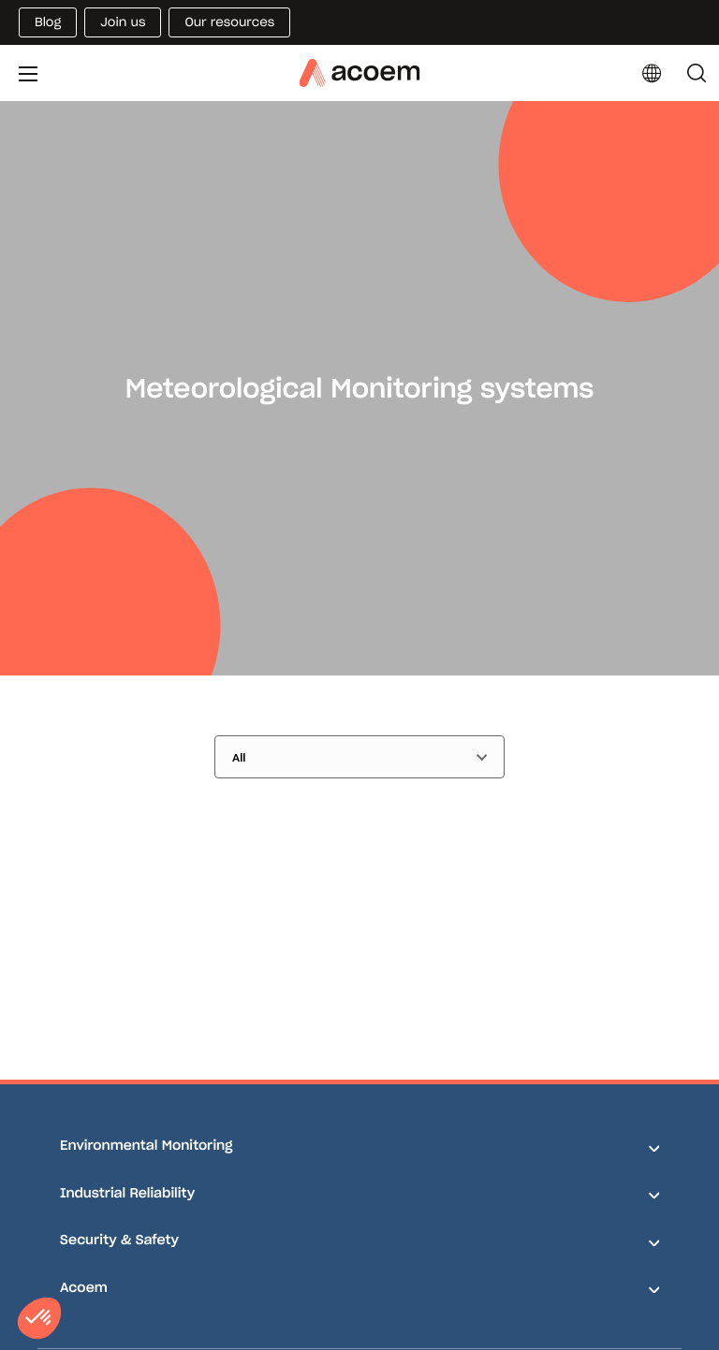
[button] (39, 1318)
